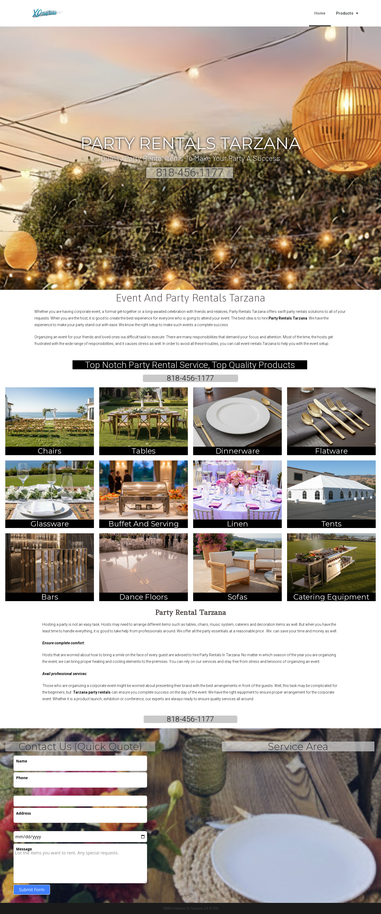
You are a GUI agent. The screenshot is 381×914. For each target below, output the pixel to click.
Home (319, 13)
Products (347, 13)
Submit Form (31, 890)
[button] (375, 13)
